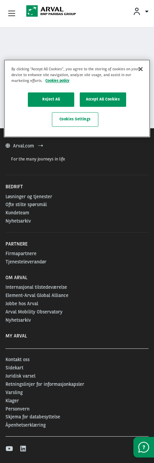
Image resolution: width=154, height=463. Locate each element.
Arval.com (24, 146)
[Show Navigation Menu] (11, 13)
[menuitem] (140, 11)
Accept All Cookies (103, 99)
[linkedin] (23, 448)
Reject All (51, 99)
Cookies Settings (75, 119)
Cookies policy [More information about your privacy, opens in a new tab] (57, 80)
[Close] (140, 68)
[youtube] (9, 448)
